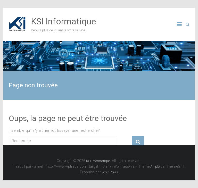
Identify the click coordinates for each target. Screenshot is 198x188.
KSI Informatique (63, 21)
